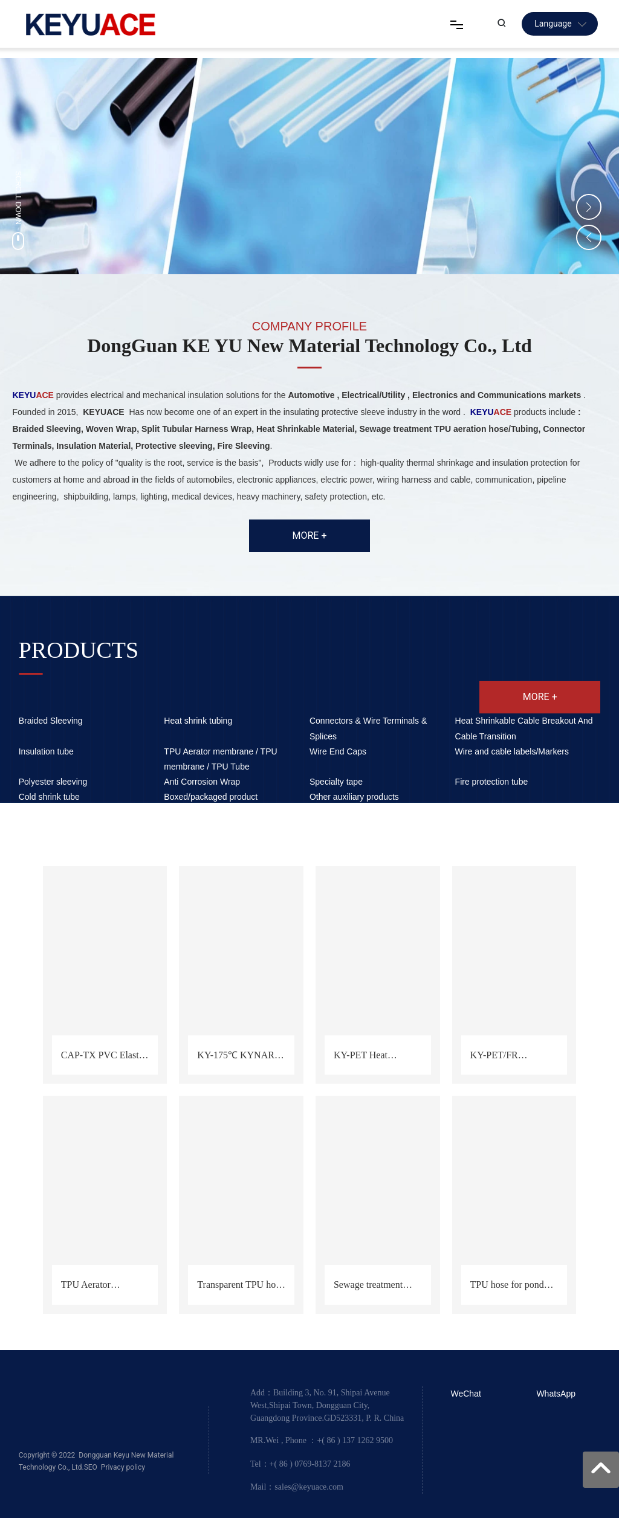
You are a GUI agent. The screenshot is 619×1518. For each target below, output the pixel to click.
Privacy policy (123, 1467)
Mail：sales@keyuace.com (296, 1486)
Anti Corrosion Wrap (202, 781)
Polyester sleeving (53, 781)
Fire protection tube (491, 781)
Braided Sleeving (51, 720)
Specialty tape (336, 781)
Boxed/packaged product (211, 797)
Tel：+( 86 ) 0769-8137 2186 (300, 1463)
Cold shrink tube (49, 797)
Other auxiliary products (354, 797)
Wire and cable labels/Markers (512, 751)
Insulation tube (46, 751)
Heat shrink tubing (198, 720)
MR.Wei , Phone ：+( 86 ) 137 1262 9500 (321, 1440)
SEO (90, 1467)
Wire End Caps (338, 751)
